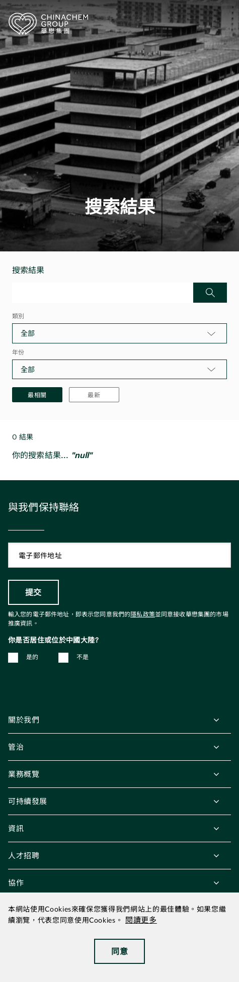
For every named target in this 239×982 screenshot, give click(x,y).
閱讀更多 (141, 920)
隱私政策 (142, 614)
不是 (82, 657)
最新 (94, 394)
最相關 (37, 394)
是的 (32, 657)
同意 (119, 951)
